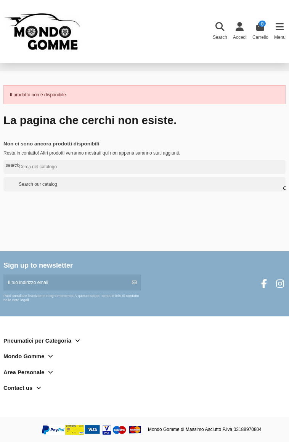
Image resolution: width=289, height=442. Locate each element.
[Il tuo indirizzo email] (65, 282)
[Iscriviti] (134, 282)
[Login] (239, 32)
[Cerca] (144, 167)
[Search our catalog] (281, 184)
